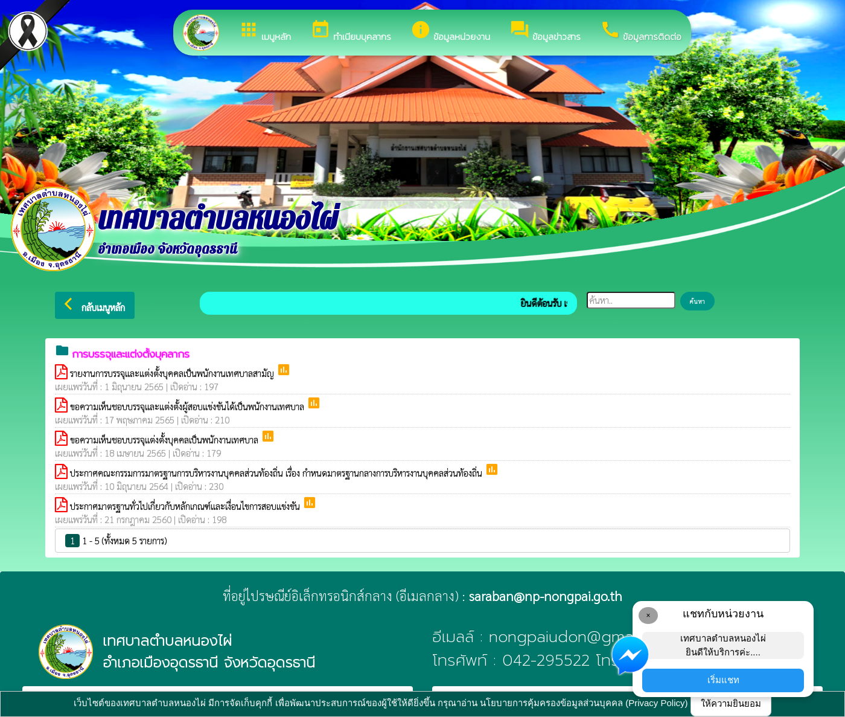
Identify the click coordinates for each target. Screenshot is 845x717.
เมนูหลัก (264, 31)
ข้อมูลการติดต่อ (640, 31)
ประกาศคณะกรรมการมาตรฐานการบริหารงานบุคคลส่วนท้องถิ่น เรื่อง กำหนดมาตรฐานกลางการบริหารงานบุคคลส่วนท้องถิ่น (277, 472)
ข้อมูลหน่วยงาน (450, 31)
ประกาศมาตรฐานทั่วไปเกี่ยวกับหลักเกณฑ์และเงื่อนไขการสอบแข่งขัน (186, 506)
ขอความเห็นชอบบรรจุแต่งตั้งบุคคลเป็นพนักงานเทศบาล (165, 439)
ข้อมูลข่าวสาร (545, 31)
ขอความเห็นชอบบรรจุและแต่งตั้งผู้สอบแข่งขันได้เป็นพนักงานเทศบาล (188, 406)
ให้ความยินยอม (731, 703)
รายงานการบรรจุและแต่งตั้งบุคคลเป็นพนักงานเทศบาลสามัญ (173, 373)
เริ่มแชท (723, 680)
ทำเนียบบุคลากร (350, 31)
